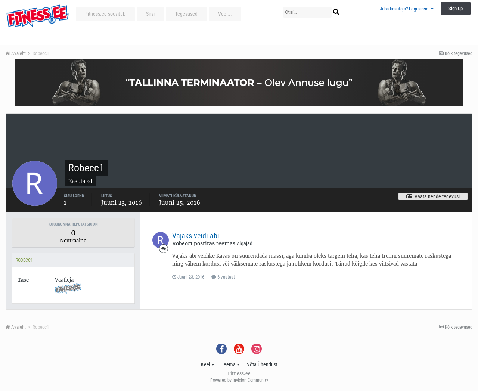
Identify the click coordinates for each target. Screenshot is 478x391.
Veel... (225, 14)
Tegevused (186, 14)
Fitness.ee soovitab (105, 14)
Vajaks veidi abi (195, 235)
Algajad (244, 243)
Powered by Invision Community (239, 380)
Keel (207, 364)
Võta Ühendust (262, 364)
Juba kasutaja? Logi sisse (407, 9)
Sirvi (150, 14)
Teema (230, 364)
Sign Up (455, 8)
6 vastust (223, 277)
